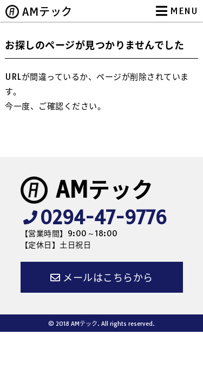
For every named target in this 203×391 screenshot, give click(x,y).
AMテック (47, 11)
